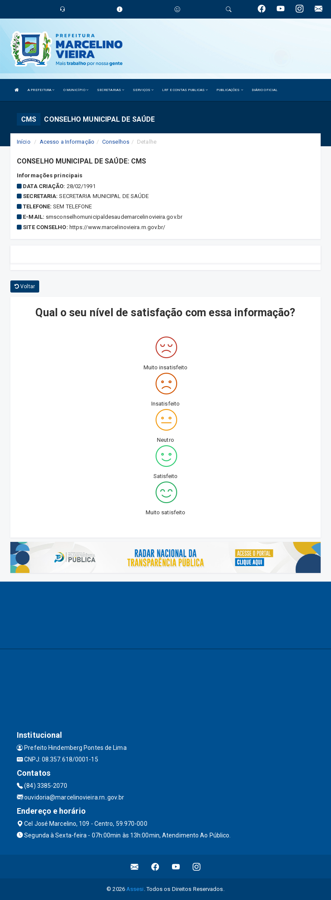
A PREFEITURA (41, 90)
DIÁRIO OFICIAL (265, 90)
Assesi (135, 889)
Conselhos (115, 141)
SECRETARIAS (110, 90)
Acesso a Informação (67, 141)
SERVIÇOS (143, 90)
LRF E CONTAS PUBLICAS (185, 90)
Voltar (25, 286)
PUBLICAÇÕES (229, 90)
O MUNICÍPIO (75, 90)
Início (24, 141)
